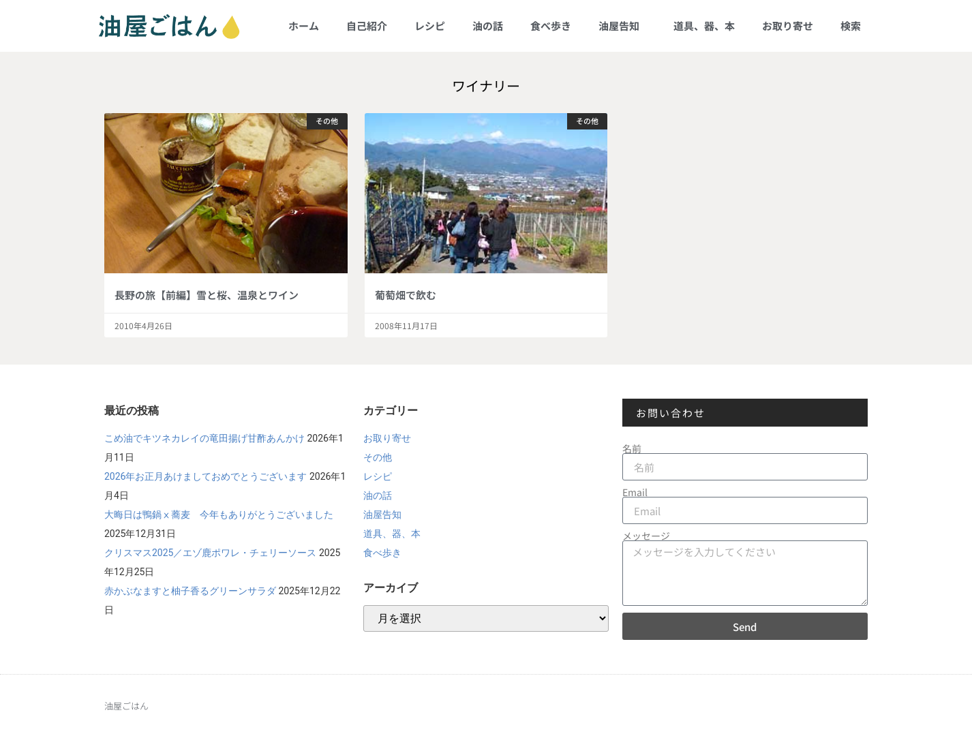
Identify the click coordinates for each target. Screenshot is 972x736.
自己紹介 (366, 25)
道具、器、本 (704, 25)
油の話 (487, 25)
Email (635, 492)
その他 (377, 457)
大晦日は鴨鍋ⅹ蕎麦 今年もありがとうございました (218, 514)
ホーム (303, 25)
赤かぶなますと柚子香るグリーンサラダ (190, 590)
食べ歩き (550, 25)
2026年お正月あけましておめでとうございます (205, 476)
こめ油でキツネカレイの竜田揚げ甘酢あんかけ (204, 438)
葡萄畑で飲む (405, 295)
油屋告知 (622, 25)
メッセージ (646, 535)
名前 (631, 448)
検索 (850, 25)
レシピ (429, 25)
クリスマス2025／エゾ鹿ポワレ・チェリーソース (210, 552)
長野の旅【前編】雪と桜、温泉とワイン (207, 295)
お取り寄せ (787, 25)
